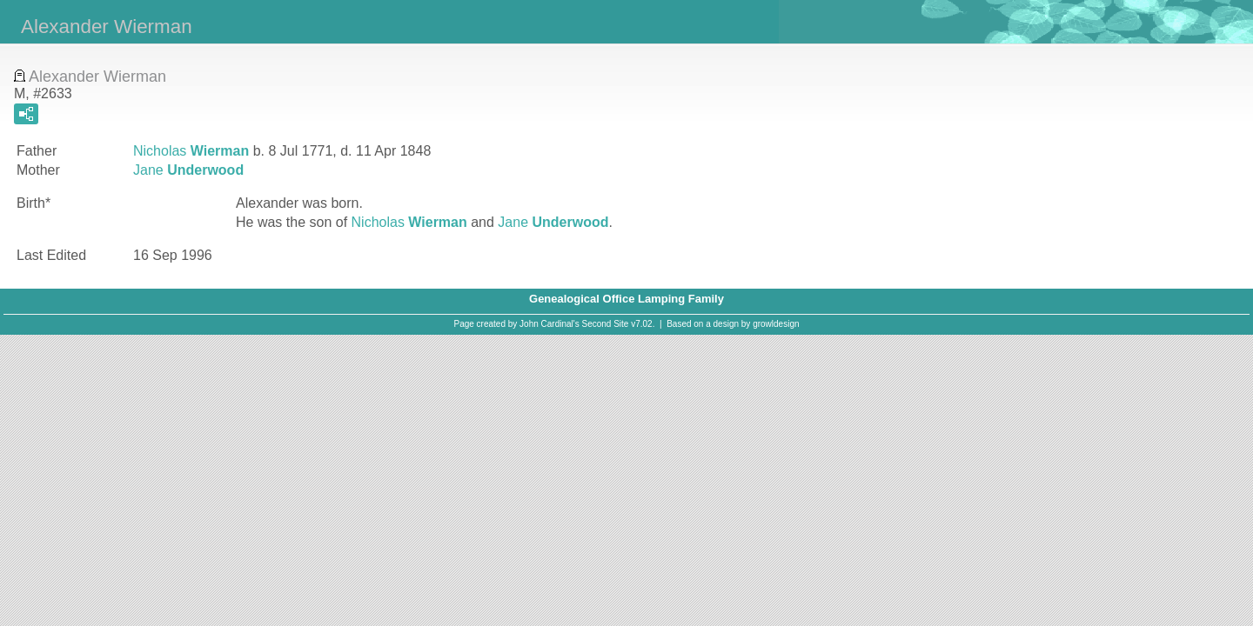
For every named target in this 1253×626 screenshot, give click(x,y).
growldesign (776, 324)
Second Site (605, 324)
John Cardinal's (549, 324)
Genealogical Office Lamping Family (626, 298)
